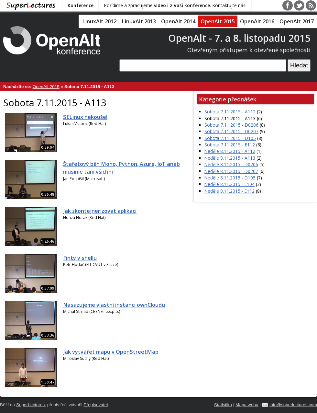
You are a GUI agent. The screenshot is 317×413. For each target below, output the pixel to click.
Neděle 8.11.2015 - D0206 (231, 164)
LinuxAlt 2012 (99, 21)
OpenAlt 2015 (218, 21)
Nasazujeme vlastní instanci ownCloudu (114, 304)
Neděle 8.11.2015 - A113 (229, 158)
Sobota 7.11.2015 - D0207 (231, 131)
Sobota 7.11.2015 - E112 (229, 145)
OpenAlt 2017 (296, 21)
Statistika (223, 404)
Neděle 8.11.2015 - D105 (230, 178)
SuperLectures (30, 404)
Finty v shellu (80, 257)
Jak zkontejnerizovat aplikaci (100, 210)
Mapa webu (246, 404)
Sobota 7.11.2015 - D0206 (231, 125)
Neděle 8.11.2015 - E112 (229, 191)
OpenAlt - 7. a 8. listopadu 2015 (239, 38)
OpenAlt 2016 (257, 21)
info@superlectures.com (293, 404)
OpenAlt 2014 (178, 21)
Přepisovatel (95, 404)
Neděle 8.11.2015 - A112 (229, 151)
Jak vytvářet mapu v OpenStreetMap (110, 351)
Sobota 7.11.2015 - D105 (230, 138)
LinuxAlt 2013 (139, 21)
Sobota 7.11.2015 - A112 (230, 112)
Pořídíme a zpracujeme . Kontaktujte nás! (175, 5)
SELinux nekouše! (85, 116)
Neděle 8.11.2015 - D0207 (231, 171)
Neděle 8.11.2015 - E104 (229, 184)
